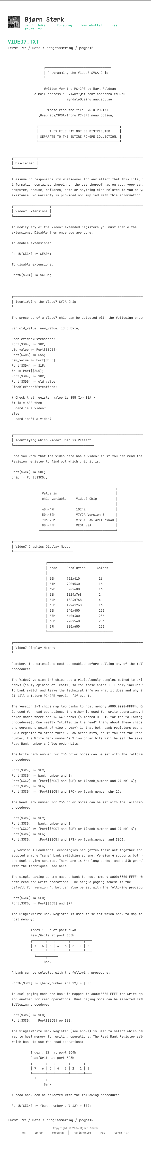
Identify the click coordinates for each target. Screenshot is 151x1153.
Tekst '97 (18, 48)
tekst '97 (33, 29)
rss (114, 25)
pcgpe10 (86, 48)
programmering (61, 48)
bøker (42, 25)
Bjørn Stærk (44, 19)
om (27, 25)
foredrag (64, 25)
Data (37, 48)
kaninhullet (92, 25)
